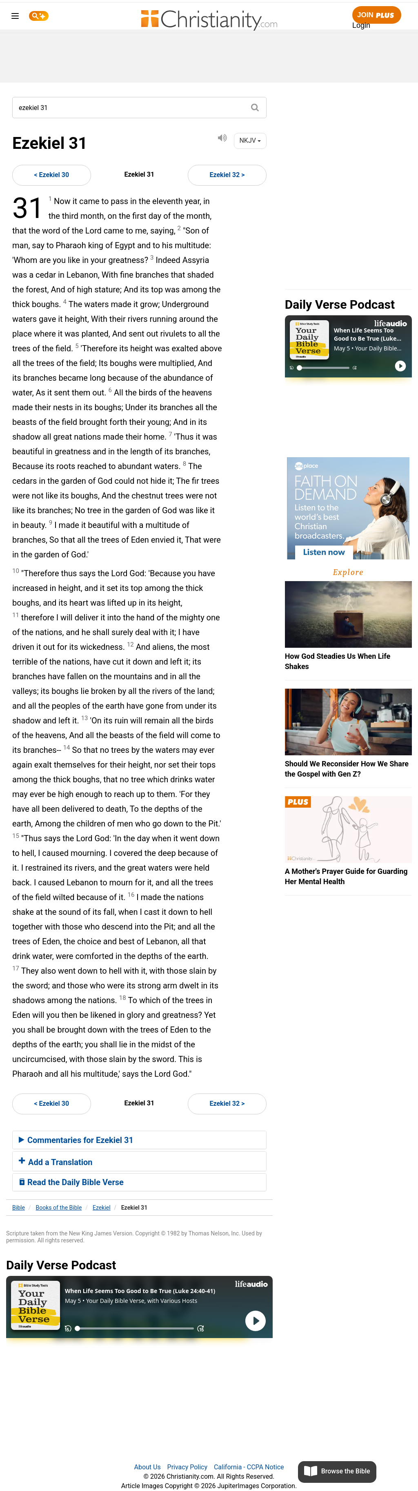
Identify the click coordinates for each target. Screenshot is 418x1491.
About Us (147, 1467)
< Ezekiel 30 (51, 175)
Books (59, 1207)
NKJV (249, 140)
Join (376, 15)
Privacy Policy (187, 1467)
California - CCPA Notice (249, 1467)
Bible (18, 1207)
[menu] (15, 17)
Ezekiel (102, 1207)
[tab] (139, 1140)
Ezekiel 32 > (227, 175)
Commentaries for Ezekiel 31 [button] (76, 1140)
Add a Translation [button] (56, 1162)
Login (361, 25)
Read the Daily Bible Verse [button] (71, 1182)
